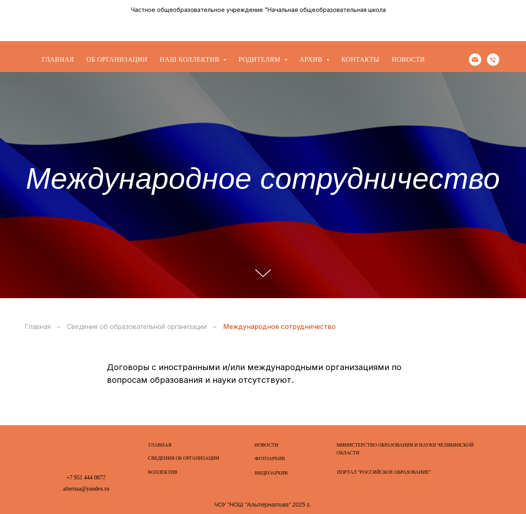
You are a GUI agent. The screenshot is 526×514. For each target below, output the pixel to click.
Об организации (117, 59)
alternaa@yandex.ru (86, 489)
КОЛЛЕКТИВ (162, 472)
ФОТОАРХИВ (270, 458)
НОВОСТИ (266, 445)
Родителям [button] (260, 59)
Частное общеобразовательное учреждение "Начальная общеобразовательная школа (258, 9)
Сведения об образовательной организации (137, 327)
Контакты (360, 59)
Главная (58, 59)
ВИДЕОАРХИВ (271, 473)
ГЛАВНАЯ (159, 445)
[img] (86, 450)
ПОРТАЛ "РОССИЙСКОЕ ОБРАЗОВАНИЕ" (384, 472)
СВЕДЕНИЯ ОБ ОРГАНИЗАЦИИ (183, 458)
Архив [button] (312, 59)
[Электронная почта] (475, 59)
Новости (408, 59)
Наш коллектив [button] (190, 59)
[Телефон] (493, 59)
